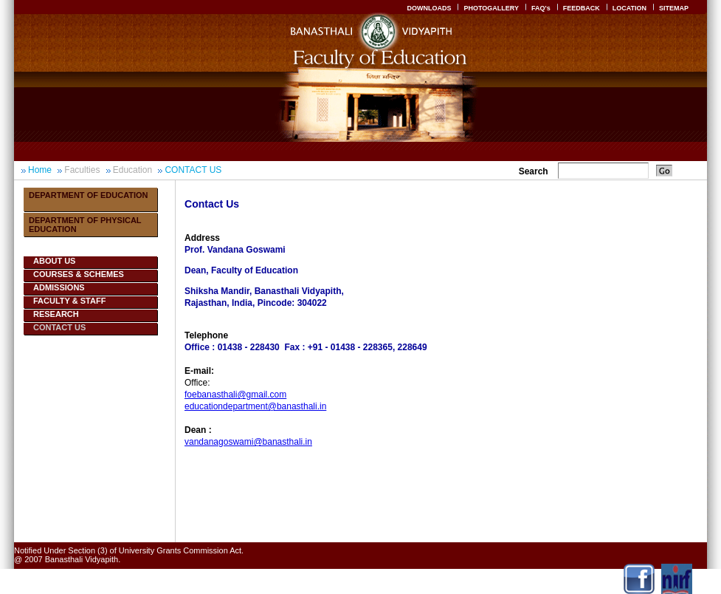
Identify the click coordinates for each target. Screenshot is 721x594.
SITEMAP (674, 8)
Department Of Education (88, 195)
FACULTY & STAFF (69, 300)
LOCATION (629, 8)
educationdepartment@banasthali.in (255, 406)
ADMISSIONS (59, 287)
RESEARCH (56, 314)
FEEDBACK (581, 8)
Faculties (82, 170)
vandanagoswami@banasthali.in (248, 442)
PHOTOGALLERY (491, 8)
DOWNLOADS (429, 8)
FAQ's (541, 8)
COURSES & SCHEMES (78, 274)
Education (132, 170)
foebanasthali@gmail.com (235, 394)
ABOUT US (54, 260)
